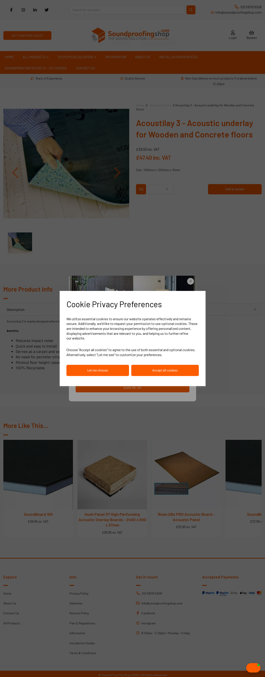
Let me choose (97, 370)
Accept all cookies (164, 370)
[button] (244, 668)
